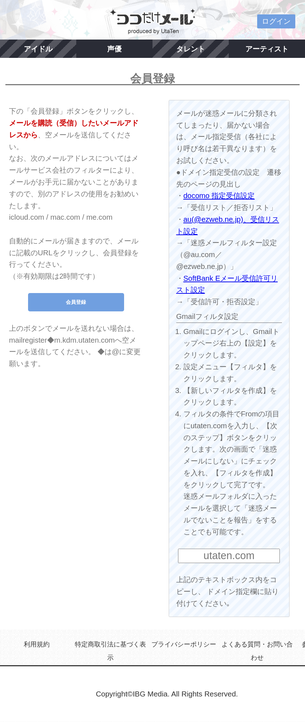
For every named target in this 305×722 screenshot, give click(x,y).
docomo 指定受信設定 (219, 195)
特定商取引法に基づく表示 (110, 650)
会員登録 (76, 302)
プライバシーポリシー (183, 644)
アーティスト (266, 49)
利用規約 (37, 644)
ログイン (276, 21)
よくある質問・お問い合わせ (257, 650)
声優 (114, 49)
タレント (190, 49)
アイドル (38, 49)
